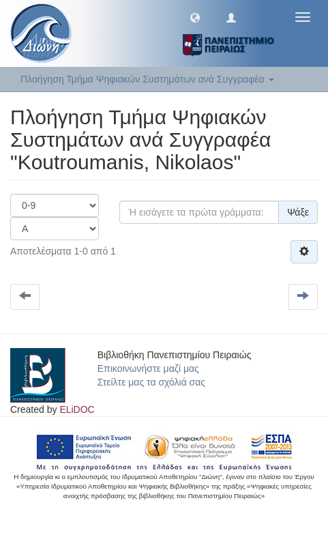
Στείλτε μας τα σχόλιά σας (151, 382)
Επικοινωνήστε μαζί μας (148, 368)
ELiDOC (76, 409)
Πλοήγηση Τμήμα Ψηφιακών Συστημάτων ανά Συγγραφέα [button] (147, 79)
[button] (195, 17)
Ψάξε (298, 212)
